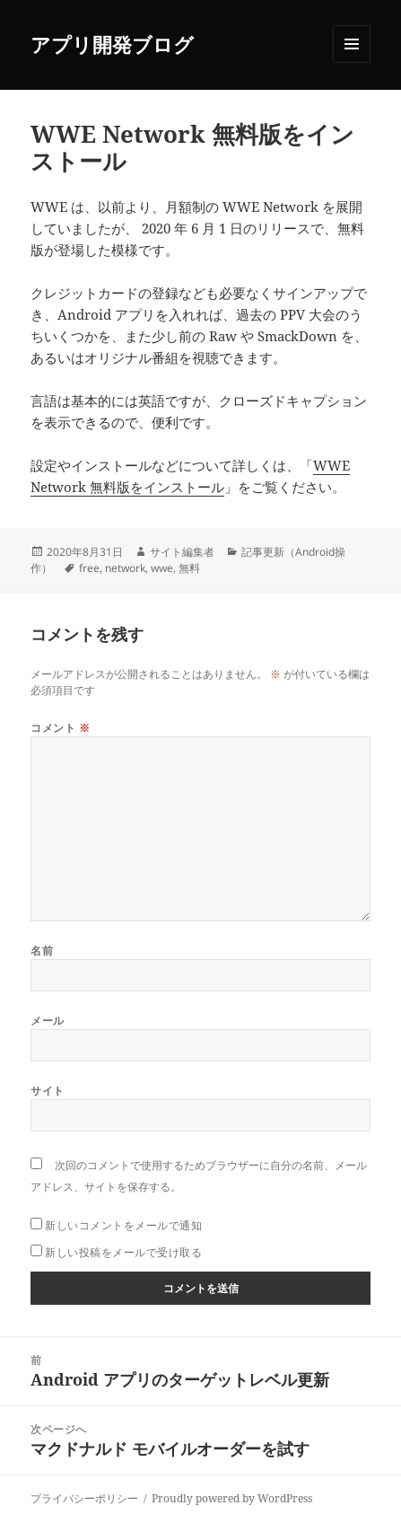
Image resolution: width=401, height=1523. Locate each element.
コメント (60, 727)
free (89, 568)
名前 (42, 950)
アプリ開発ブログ (112, 44)
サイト (47, 1090)
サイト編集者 (182, 551)
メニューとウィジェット (352, 62)
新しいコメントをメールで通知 (123, 1225)
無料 (189, 568)
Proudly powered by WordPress (232, 1498)
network (125, 568)
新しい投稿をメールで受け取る (123, 1252)
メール (47, 1020)
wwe (162, 568)
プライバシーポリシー (84, 1498)
